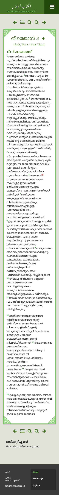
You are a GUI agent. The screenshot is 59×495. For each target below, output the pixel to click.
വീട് (7, 472)
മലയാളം (37, 478)
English (36, 485)
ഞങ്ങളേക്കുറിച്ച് (15, 486)
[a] (42, 175)
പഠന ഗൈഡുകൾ (12, 479)
